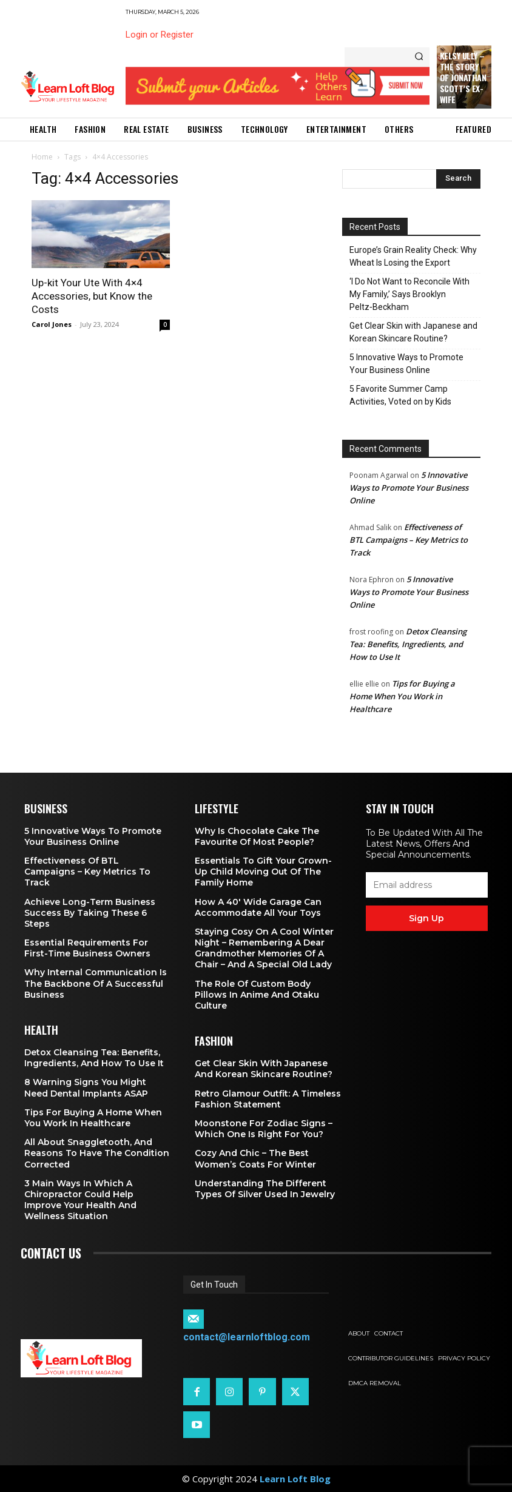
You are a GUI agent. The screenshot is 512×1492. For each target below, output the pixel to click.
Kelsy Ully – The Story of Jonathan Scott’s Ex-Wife (463, 77)
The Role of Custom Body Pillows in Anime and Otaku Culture (257, 994)
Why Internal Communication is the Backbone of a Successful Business (95, 983)
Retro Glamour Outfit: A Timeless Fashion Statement (268, 1099)
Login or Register (160, 34)
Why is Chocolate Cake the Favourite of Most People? (257, 836)
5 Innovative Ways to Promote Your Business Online (406, 363)
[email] (427, 885)
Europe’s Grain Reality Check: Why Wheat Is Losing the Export (413, 256)
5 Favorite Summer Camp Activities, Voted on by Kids (400, 395)
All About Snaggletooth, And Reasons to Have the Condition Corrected (96, 1153)
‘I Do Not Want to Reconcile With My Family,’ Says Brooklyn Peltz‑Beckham (409, 294)
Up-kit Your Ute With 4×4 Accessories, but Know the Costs (92, 296)
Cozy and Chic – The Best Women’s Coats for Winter (255, 1158)
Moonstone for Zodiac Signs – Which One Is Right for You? (263, 1129)
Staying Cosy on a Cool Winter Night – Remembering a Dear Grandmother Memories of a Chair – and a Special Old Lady (264, 948)
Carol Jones (52, 324)
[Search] (418, 57)
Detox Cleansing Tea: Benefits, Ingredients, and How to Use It (408, 644)
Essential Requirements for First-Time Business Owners (87, 948)
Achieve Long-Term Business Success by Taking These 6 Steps (89, 912)
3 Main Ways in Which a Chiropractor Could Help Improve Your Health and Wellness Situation (80, 1200)
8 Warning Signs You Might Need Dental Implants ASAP (86, 1087)
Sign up (426, 918)
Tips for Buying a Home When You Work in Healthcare (402, 696)
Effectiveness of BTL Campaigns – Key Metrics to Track (408, 540)
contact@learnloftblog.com (246, 1337)
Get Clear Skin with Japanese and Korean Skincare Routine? (413, 332)
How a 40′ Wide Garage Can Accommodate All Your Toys (258, 907)
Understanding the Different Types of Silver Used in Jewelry (265, 1189)
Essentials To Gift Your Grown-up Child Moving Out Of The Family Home (263, 871)
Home (42, 157)
